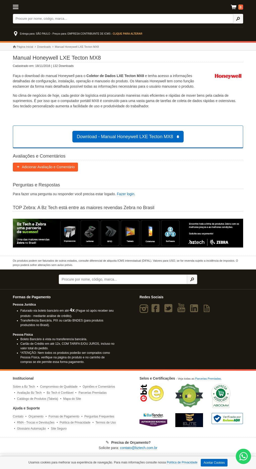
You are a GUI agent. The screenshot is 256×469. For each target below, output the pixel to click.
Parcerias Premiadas (92, 392)
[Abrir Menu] (29, 6)
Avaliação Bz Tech (29, 392)
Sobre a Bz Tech (24, 386)
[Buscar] (123, 18)
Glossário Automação (31, 428)
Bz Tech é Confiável (60, 392)
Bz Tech (128, 7)
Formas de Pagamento (63, 416)
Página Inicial (23, 46)
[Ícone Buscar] (238, 18)
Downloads (44, 46)
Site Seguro (59, 428)
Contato (18, 416)
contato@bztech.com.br (138, 448)
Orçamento (36, 416)
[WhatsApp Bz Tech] (243, 457)
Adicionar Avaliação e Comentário (45, 167)
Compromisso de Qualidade (59, 386)
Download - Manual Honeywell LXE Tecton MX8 (129, 136)
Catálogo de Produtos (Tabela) (37, 399)
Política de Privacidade (75, 422)
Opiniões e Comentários (99, 386)
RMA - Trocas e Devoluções (36, 422)
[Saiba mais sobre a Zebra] (128, 233)
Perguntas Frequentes (99, 416)
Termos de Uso (106, 422)
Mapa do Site (72, 399)
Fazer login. (126, 194)
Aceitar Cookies (214, 462)
